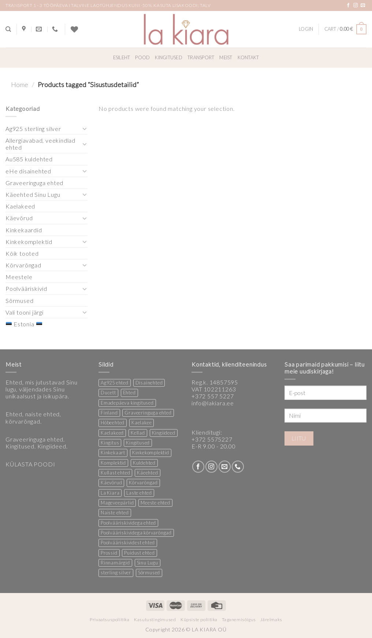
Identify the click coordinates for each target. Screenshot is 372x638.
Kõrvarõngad (23, 265)
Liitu (299, 438)
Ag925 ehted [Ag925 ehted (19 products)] (115, 383)
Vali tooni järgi (24, 312)
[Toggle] (85, 128)
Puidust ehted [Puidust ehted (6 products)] (139, 553)
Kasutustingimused (155, 619)
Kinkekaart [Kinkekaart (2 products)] (113, 452)
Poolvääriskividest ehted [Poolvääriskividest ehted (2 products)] (128, 542)
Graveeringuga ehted (34, 182)
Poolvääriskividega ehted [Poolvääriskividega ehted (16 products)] (128, 523)
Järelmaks (271, 619)
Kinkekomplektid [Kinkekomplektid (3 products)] (150, 452)
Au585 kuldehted (29, 158)
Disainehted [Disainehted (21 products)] (149, 383)
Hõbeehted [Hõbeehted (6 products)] (112, 422)
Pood (142, 57)
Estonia (24, 323)
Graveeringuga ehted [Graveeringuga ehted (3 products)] (147, 413)
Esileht (121, 57)
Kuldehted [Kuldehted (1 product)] (144, 463)
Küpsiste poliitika (199, 619)
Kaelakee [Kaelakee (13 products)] (141, 422)
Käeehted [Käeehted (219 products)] (147, 473)
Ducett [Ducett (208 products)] (108, 392)
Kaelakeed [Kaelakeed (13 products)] (112, 433)
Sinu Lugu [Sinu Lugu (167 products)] (147, 563)
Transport (200, 57)
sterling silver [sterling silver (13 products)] (116, 572)
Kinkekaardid (23, 229)
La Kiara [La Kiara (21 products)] (110, 493)
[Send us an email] (363, 5)
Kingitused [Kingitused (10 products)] (138, 443)
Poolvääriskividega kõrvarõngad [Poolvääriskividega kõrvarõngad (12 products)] (136, 533)
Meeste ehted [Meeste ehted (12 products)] (155, 503)
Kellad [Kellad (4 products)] (138, 433)
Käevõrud (19, 217)
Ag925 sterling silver (33, 128)
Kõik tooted (22, 253)
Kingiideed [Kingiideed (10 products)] (163, 433)
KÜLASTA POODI (30, 464)
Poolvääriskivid (26, 288)
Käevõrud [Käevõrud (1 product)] (111, 482)
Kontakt (248, 57)
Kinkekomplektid (28, 241)
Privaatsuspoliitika (110, 619)
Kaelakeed (20, 206)
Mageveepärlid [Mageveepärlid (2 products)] (117, 503)
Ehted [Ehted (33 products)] (129, 392)
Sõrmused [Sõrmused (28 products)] (149, 572)
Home (19, 84)
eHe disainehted (28, 171)
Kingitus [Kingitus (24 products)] (110, 443)
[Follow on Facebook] (348, 5)
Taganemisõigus (239, 619)
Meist (225, 57)
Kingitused (168, 57)
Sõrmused (19, 300)
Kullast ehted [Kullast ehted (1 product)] (115, 473)
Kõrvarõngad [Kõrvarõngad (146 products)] (143, 482)
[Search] (8, 29)
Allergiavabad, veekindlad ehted (40, 144)
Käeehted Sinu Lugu (32, 194)
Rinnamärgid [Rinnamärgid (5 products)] (115, 563)
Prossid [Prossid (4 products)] (109, 553)
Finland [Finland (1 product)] (109, 413)
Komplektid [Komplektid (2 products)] (113, 463)
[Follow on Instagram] (355, 5)
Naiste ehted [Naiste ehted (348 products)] (115, 512)
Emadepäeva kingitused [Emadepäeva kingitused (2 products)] (127, 403)
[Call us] (238, 467)
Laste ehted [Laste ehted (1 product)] (139, 493)
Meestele (18, 276)
